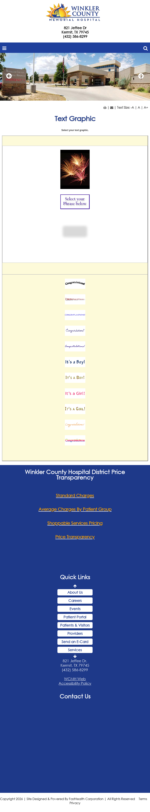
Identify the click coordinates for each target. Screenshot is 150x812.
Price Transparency (75, 536)
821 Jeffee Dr (75, 28)
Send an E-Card (75, 641)
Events (75, 609)
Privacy (75, 803)
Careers (75, 600)
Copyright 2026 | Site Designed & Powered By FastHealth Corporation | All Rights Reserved (67, 799)
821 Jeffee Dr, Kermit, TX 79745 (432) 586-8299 (75, 665)
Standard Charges (75, 495)
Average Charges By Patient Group (75, 509)
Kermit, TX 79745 (75, 32)
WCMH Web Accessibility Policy (75, 681)
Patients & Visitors (75, 625)
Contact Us (75, 696)
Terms (143, 799)
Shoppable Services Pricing (75, 523)
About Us (75, 592)
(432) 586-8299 (75, 36)
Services (75, 650)
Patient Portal (74, 617)
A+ (146, 107)
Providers (75, 633)
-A (132, 107)
